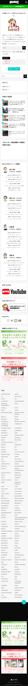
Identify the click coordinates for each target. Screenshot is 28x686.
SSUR (16, 562)
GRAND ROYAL (5, 464)
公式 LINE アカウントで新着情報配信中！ (14, 6)
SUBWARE (4, 569)
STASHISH (4, 564)
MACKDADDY (18, 496)
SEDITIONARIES (19, 555)
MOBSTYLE (4, 508)
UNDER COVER (19, 588)
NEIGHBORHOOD (6, 512)
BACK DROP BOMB (6, 412)
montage (17, 508)
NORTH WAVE (19, 521)
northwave (4, 524)
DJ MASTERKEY (19, 435)
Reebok (17, 540)
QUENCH (3, 536)
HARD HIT (4, 466)
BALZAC (3, 416)
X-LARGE (3, 597)
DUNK (2, 440)
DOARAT (3, 437)
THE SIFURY (4, 581)
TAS (16, 579)
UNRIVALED (4, 590)
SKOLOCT (17, 557)
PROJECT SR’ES (19, 531)
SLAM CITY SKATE (6, 560)
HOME (14, 680)
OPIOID (17, 524)
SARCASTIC (4, 552)
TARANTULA (4, 579)
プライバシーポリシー (13, 682)
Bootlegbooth (4, 421)
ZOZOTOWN (18, 597)
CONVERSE (18, 428)
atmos (2, 410)
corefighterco (18, 430)
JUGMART (17, 477)
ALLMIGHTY (4, 401)
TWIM (16, 585)
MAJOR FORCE (5, 500)
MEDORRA (18, 503)
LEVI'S (3, 491)
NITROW (3, 521)
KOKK (16, 486)
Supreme (17, 571)
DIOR (16, 433)
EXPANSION (18, 444)
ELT (16, 442)
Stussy (16, 567)
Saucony (17, 552)
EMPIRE (3, 444)
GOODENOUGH (19, 461)
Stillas (2, 567)
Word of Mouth (18, 595)
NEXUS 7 (3, 515)
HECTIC (3, 468)
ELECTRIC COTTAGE (7, 442)
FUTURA (17, 454)
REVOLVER (4, 543)
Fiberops (3, 449)
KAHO (16, 480)
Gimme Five (18, 459)
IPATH (2, 477)
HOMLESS (17, 472)
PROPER (3, 533)
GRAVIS (17, 464)
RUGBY (3, 550)
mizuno (17, 505)
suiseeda (17, 569)
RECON (17, 538)
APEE (16, 407)
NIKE (16, 515)
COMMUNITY (18, 424)
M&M (2, 496)
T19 (2, 576)
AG (2, 396)
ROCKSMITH (4, 548)
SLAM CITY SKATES (20, 560)
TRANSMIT (4, 585)
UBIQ (2, 588)
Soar (2, 562)
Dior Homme (4, 435)
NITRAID (3, 517)
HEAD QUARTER (19, 466)
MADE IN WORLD (19, 498)
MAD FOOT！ (5, 498)
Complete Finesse (6, 428)
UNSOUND (18, 590)
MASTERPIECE (19, 500)
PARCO (3, 528)
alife (16, 399)
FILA (16, 449)
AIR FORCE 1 (18, 396)
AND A (16, 403)
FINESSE (3, 452)
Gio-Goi (3, 461)
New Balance (18, 512)
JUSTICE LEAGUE (6, 480)
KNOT (2, 486)
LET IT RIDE (18, 489)
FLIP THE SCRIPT (20, 452)
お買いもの (8, 61)
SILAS (2, 557)
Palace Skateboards (20, 526)
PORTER (17, 528)
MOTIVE (3, 510)
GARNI (16, 456)
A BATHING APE (5, 394)
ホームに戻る (14, 68)
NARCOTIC (18, 510)
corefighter (4, 430)
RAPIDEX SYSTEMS (6, 538)
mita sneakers (5, 505)
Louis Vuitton (18, 493)
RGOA (16, 543)
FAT (16, 447)
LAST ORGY (4, 489)
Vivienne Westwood (6, 592)
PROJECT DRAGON (6, 531)
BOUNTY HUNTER (20, 421)
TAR (16, 576)
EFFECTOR (18, 440)
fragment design (5, 454)
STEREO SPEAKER (20, 564)
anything (3, 407)
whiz (2, 595)
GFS (2, 459)
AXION (16, 410)
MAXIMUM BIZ (5, 503)
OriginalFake (4, 526)
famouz (3, 447)
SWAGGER (18, 574)
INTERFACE (18, 475)
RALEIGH (17, 536)
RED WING (4, 540)
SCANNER (4, 555)
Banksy (17, 416)
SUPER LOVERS (5, 571)
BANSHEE (4, 419)
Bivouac (17, 419)
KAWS (3, 482)
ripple (16, 545)
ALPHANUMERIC (19, 401)
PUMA (16, 533)
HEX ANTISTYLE (5, 472)
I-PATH (3, 475)
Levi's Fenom (18, 491)
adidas (16, 394)
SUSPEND (4, 574)
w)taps (16, 592)
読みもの (7, 63)
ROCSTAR (17, 548)
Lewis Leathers (5, 493)
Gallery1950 (4, 456)
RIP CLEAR (4, 545)
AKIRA (3, 399)
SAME (16, 550)
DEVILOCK (4, 433)
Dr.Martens (17, 437)
